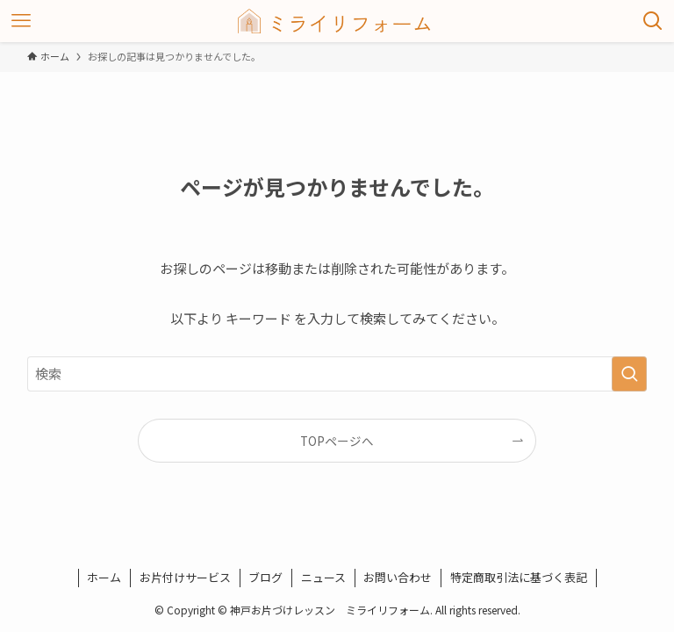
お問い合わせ (397, 577)
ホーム (104, 577)
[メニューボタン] (21, 21)
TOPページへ (337, 440)
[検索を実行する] (629, 373)
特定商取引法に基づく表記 (518, 577)
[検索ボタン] (653, 21)
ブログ (265, 577)
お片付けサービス (185, 577)
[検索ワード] (337, 373)
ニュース (323, 577)
